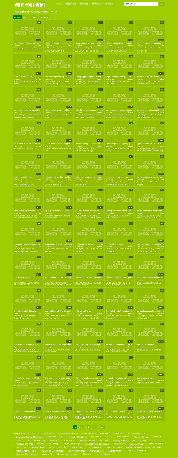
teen (152, 117)
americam (140, 349)
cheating (83, 215)
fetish (63, 48)
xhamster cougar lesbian (58, 447)
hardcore (125, 215)
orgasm (16, 84)
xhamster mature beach (55, 437)
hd (25, 48)
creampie (148, 48)
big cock (149, 81)
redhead (116, 217)
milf (33, 48)
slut (88, 284)
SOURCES (84, 4)
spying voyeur (120, 440)
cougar (21, 48)
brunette (20, 182)
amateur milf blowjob (154, 447)
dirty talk (156, 215)
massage (50, 50)
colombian (54, 182)
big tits (16, 48)
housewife (60, 148)
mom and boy (97, 451)
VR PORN (109, 4)
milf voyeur (19, 440)
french (67, 48)
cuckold (36, 282)
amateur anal (137, 444)
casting (80, 383)
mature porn (48, 433)
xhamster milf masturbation (68, 433)
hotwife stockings (78, 437)
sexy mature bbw (77, 451)
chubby (122, 182)
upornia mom (118, 433)
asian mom (157, 437)
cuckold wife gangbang (97, 444)
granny (28, 81)
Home (59, 4)
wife (152, 84)
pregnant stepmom (139, 440)
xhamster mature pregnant (136, 451)
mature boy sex (69, 440)
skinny (35, 217)
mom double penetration (37, 440)
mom (35, 48)
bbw (83, 115)
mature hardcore (22, 447)
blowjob (87, 48)
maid (138, 318)
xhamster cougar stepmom (29, 437)
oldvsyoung (30, 117)
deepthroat (37, 115)
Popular (17, 17)
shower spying (141, 437)
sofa (120, 351)
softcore (50, 351)
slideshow (112, 251)
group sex (145, 182)
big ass (148, 148)
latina (138, 50)
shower (142, 418)
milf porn (40, 444)
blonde (83, 48)
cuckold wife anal (119, 444)
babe (119, 48)
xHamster (38, 45)
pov (126, 50)
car (27, 115)
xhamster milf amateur (53, 451)
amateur (108, 48)
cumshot (139, 251)
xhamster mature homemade (67, 454)
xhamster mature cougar (71, 444)
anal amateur (54, 440)
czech (87, 148)
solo (84, 84)
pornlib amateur (134, 447)
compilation (109, 249)
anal (46, 48)
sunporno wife (47, 454)
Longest (34, 17)
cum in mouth (79, 50)
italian (67, 81)
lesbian (155, 115)
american (115, 48)
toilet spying (104, 433)
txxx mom (109, 437)
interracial (157, 48)
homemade (109, 50)
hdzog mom (87, 454)
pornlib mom (38, 447)
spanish (108, 151)
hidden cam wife (95, 447)
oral (95, 318)
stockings (55, 84)
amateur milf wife (24, 444)
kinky (121, 148)
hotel (77, 284)
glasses (108, 117)
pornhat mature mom (155, 444)
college (16, 251)
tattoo (56, 217)
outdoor (124, 117)
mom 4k (34, 433)
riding (27, 318)
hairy (87, 81)
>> (102, 427)
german (52, 115)
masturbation (95, 50)
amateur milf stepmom (27, 454)
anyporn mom (96, 437)
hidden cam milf (87, 440)
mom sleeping (53, 444)
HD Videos (44, 17)
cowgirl (108, 184)
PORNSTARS (97, 4)
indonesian (159, 316)
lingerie (146, 383)
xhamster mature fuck (114, 447)
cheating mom (115, 451)
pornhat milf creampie (26, 451)
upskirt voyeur (103, 454)
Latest (25, 17)
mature (29, 48)
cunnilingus (57, 48)
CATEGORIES (71, 4)
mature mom (104, 440)
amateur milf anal (123, 437)
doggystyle (95, 215)
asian (138, 316)
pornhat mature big (89, 433)
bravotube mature (78, 447)
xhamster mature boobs (136, 433)
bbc (138, 48)
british (116, 115)
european (93, 148)
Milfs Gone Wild (30, 4)
